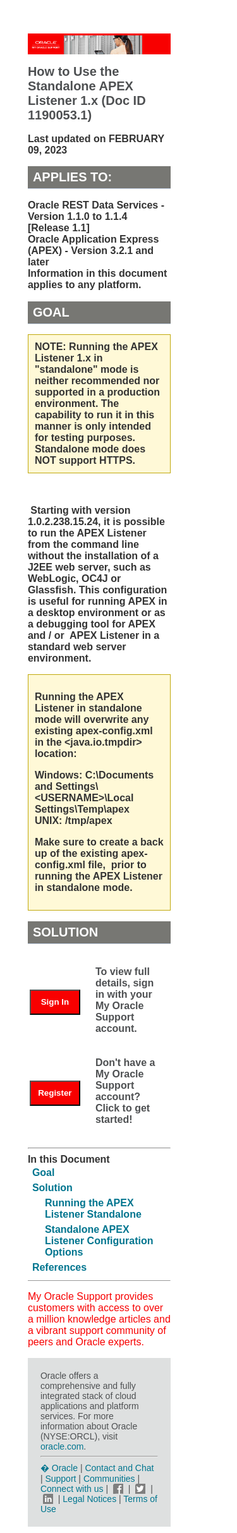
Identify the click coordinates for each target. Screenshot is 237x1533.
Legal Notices (89, 1499)
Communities (109, 1479)
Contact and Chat (119, 1468)
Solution (52, 1187)
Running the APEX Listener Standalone (93, 1208)
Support (60, 1479)
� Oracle (59, 1468)
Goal (43, 1172)
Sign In (55, 1002)
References (59, 1267)
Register (54, 1093)
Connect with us (73, 1489)
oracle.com (61, 1446)
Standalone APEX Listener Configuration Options (99, 1240)
